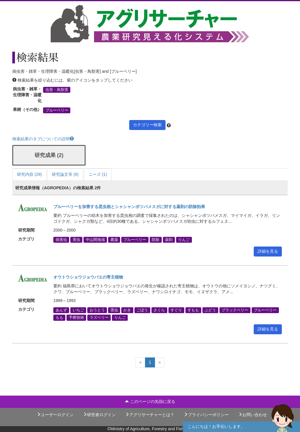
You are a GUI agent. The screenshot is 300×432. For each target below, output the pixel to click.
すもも (193, 310)
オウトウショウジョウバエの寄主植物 (88, 277)
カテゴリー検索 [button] (147, 124)
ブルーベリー (56, 110)
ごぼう (142, 310)
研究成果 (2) (49, 155)
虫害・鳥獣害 (56, 90)
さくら (159, 310)
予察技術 (76, 317)
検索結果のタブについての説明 (43, 138)
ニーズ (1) (97, 174)
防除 (155, 240)
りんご (184, 240)
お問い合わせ (252, 414)
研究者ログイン (99, 414)
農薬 (114, 240)
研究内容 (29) (29, 174)
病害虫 (61, 240)
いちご (78, 310)
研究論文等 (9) (65, 174)
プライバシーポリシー (206, 414)
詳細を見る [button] (268, 251)
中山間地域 (95, 240)
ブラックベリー (234, 310)
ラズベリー (99, 317)
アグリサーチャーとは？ (149, 414)
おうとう (97, 310)
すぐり (176, 310)
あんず (61, 310)
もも (59, 317)
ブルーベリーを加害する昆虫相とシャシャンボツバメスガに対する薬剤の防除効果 (129, 206)
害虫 (76, 240)
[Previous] (140, 362)
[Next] (160, 362)
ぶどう (210, 310)
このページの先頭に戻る (150, 401)
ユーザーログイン (55, 414)
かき (127, 310)
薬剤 (169, 240)
